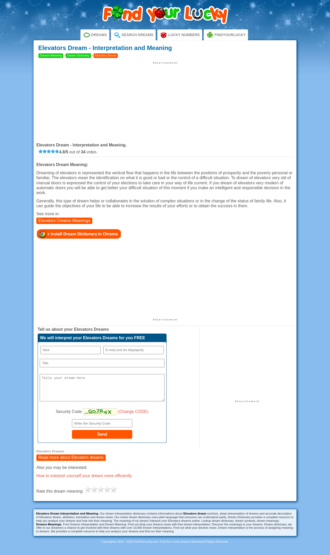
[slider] (48, 151)
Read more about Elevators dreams (71, 462)
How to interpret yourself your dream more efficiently (84, 480)
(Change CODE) (133, 416)
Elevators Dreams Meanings (64, 220)
